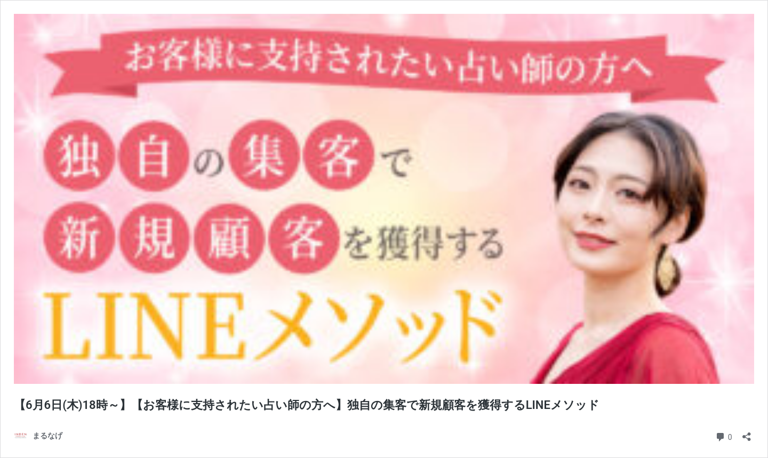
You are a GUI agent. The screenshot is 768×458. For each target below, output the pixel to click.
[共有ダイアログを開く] (746, 433)
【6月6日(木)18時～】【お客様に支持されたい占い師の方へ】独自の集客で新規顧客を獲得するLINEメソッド (306, 405)
